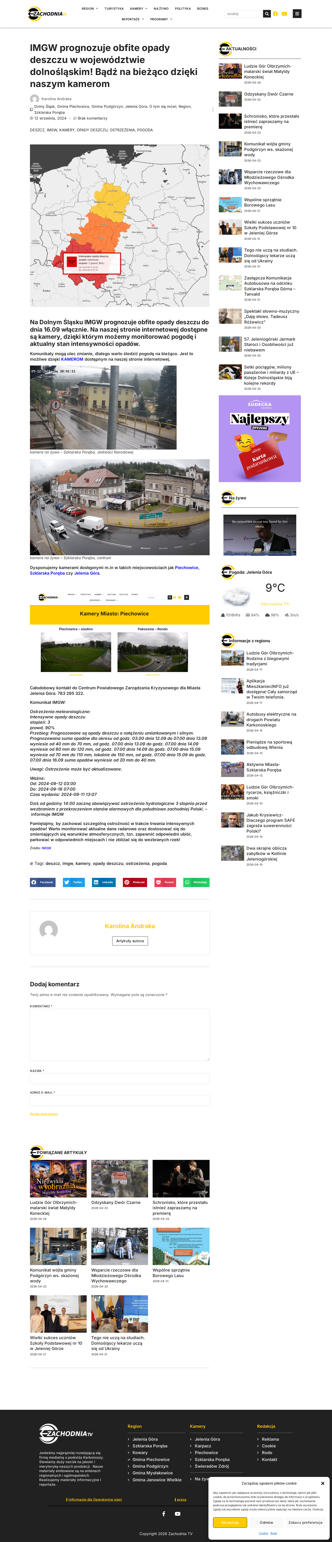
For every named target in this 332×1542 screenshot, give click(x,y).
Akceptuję (230, 1522)
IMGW (46, 848)
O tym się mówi (162, 106)
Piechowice (186, 567)
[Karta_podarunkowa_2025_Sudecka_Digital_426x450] (260, 480)
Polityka (182, 8)
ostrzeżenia (122, 130)
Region (90, 8)
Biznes (202, 8)
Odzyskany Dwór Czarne (116, 1202)
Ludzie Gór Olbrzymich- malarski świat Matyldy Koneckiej (53, 1208)
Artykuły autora (130, 941)
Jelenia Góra (136, 106)
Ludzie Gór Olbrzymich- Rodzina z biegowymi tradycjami (270, 658)
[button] (322, 1483)
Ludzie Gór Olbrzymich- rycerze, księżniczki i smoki (270, 792)
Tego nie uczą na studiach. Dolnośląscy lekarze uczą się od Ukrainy (118, 1343)
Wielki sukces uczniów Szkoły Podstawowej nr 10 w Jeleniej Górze (56, 1343)
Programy (161, 19)
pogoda (145, 130)
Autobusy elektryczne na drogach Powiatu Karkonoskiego (271, 719)
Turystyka (114, 8)
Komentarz (41, 1006)
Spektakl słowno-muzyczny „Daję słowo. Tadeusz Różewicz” (271, 316)
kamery (66, 130)
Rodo (273, 1533)
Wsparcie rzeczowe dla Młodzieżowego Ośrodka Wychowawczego (116, 1275)
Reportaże (133, 19)
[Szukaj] (267, 14)
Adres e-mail (42, 1092)
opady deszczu (92, 130)
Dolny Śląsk (44, 106)
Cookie (263, 1533)
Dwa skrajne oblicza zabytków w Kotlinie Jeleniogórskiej (266, 853)
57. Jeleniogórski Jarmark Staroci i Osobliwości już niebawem (269, 344)
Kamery (138, 8)
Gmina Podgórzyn (107, 106)
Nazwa (37, 1071)
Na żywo (161, 8)
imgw (52, 130)
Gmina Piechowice (73, 106)
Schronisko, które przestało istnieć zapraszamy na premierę (180, 1208)
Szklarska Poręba (49, 112)
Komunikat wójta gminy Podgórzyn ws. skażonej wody (54, 1275)
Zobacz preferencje (305, 1522)
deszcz (37, 130)
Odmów (266, 1522)
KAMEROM (72, 359)
